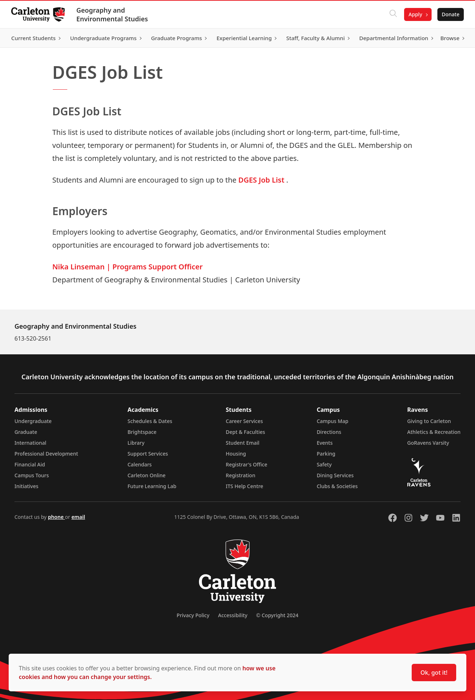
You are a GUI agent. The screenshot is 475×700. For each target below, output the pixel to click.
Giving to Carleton (429, 421)
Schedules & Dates (149, 421)
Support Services (147, 453)
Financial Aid (29, 464)
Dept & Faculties (245, 431)
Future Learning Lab (151, 486)
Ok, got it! (434, 672)
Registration (240, 475)
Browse (449, 38)
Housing (236, 453)
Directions (329, 431)
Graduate (25, 431)
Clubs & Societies (337, 486)
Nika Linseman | (82, 267)
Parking (326, 453)
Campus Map (332, 421)
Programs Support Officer (158, 267)
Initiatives (26, 486)
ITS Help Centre (244, 486)
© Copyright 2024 (277, 615)
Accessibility (232, 615)
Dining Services (335, 475)
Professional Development (46, 453)
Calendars (139, 464)
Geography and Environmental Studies (112, 14)
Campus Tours (31, 475)
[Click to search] (392, 14)
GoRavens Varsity (428, 442)
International (30, 442)
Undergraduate (33, 421)
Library (135, 442)
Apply (415, 14)
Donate (450, 14)
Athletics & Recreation (434, 431)
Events (324, 442)
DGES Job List (261, 180)
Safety (324, 464)
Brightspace (141, 431)
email (78, 516)
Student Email (242, 442)
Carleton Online (146, 475)
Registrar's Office (246, 464)
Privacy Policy (193, 615)
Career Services (244, 421)
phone (56, 516)
